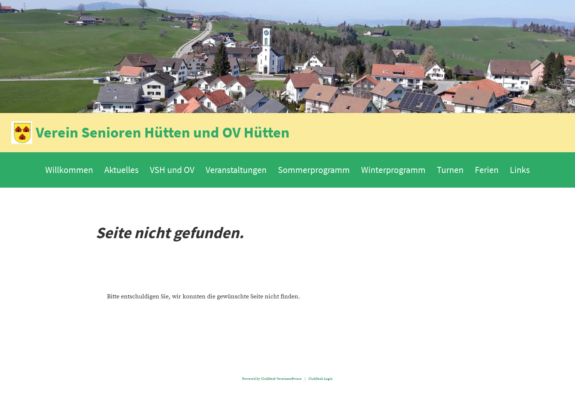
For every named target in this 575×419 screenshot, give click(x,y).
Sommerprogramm (314, 170)
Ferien (487, 170)
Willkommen (69, 170)
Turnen (450, 170)
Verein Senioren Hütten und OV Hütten (163, 132)
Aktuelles (121, 170)
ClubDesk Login (320, 378)
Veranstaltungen (236, 170)
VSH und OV (172, 170)
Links (520, 170)
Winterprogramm (393, 170)
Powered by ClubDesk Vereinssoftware (272, 378)
